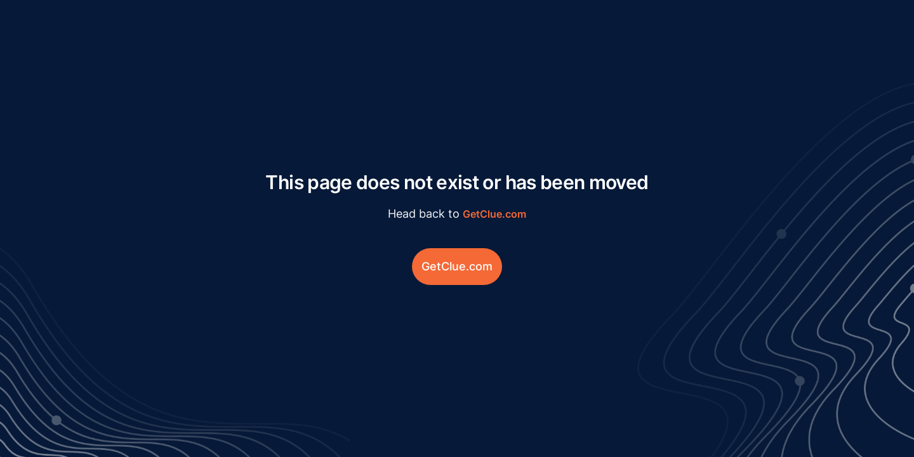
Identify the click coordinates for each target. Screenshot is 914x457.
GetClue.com (494, 214)
